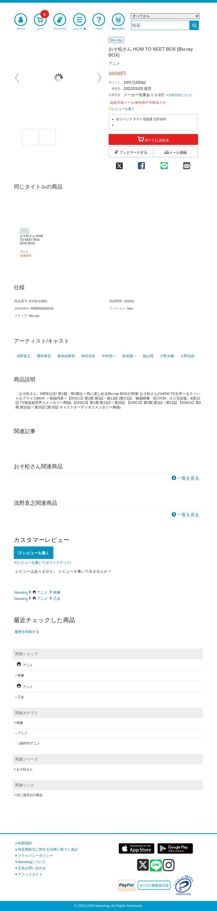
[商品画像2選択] (48, 137)
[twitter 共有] (119, 164)
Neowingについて (32, 862)
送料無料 (159, 119)
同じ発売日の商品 (30, 795)
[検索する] (194, 25)
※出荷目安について (179, 95)
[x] (143, 865)
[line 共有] (164, 164)
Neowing (21, 592)
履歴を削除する (27, 632)
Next (99, 77)
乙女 (56, 599)
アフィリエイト (30, 874)
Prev (17, 77)
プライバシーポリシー (35, 856)
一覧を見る (188, 478)
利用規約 (25, 843)
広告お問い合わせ (32, 868)
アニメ (114, 63)
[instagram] (169, 865)
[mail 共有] (186, 164)
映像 (56, 592)
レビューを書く (122, 108)
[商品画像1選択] (30, 137)
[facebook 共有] (141, 164)
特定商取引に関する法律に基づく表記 (48, 849)
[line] (156, 866)
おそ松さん (25, 769)
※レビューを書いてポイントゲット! (42, 563)
